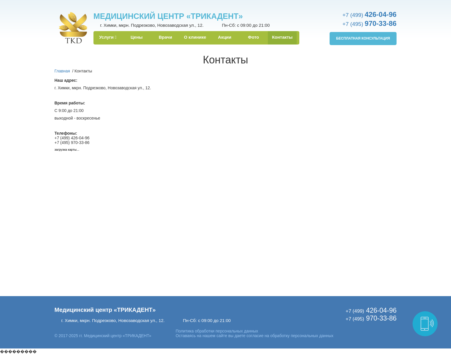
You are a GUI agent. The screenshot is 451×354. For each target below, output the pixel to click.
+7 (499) (369, 15)
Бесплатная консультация (363, 38)
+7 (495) (369, 24)
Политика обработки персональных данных (217, 331)
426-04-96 (371, 310)
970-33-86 (371, 318)
